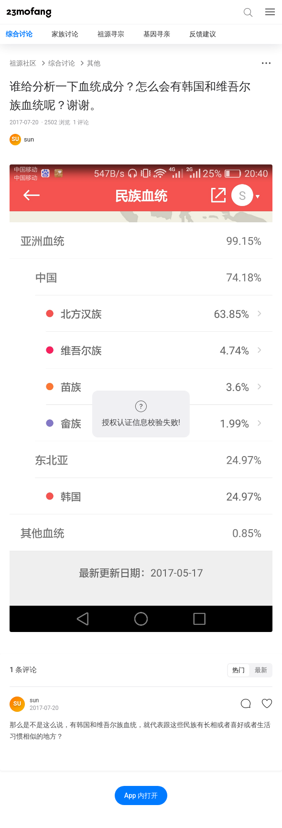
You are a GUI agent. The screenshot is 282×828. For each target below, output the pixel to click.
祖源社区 (23, 63)
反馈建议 (202, 34)
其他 (93, 63)
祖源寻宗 (111, 34)
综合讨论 (19, 34)
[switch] (249, 670)
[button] (266, 63)
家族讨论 (65, 34)
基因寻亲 (156, 34)
